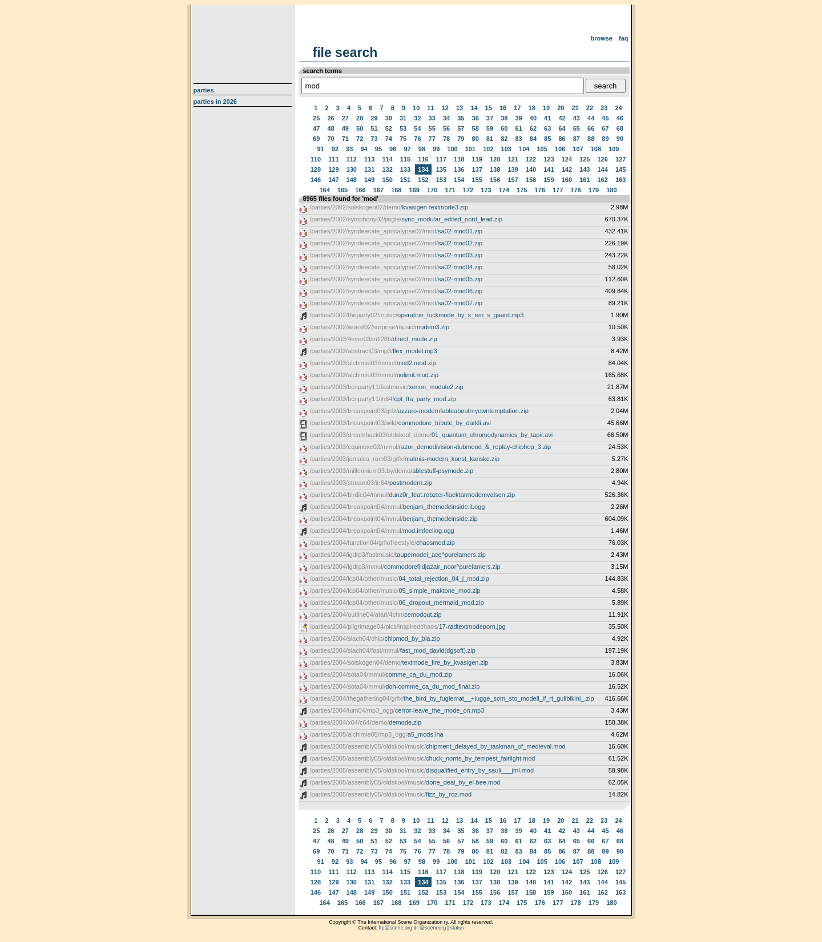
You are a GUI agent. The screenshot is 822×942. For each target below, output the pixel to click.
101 (470, 148)
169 (414, 190)
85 (547, 138)
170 (432, 190)
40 (533, 118)
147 (333, 179)
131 (369, 169)
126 (602, 159)
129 (333, 169)
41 (547, 118)
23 (604, 107)
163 (620, 179)
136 (459, 169)
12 (445, 107)
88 (590, 138)
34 (446, 118)
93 (349, 148)
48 (330, 128)
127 (620, 159)
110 (316, 159)
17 (517, 107)
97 (407, 148)
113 (369, 159)
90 (619, 138)
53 (403, 128)
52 (388, 128)
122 (531, 159)
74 (388, 138)
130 (351, 169)
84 (533, 138)
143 (584, 169)
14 (473, 107)
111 (333, 159)
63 (547, 128)
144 (602, 169)
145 (620, 169)
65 (576, 128)
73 (373, 138)
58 (475, 128)
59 (489, 128)
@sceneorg (433, 928)
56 (446, 128)
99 (436, 148)
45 (605, 118)
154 (459, 179)
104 (524, 148)
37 (489, 118)
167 (378, 190)
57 (460, 128)
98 (421, 148)
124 (567, 159)
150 (387, 179)
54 (417, 128)
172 (468, 190)
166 (360, 190)
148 (351, 179)
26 (330, 118)
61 (518, 128)
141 (548, 169)
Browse (601, 38)
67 (605, 128)
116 (423, 159)
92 (335, 148)
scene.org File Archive (244, 40)
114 (387, 159)
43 (576, 118)
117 (441, 159)
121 (512, 159)
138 (495, 169)
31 (403, 118)
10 (416, 107)
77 (432, 138)
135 (441, 169)
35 (460, 118)
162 (602, 179)
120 (495, 159)
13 (459, 107)
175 (522, 190)
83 (518, 138)
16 (502, 107)
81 (489, 138)
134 (423, 169)
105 (542, 148)
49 (345, 128)
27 (345, 118)
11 (430, 107)
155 (477, 179)
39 (518, 118)
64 (561, 128)
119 (477, 159)
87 (576, 138)
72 (359, 138)
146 (316, 179)
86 (561, 138)
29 (373, 118)
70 (330, 138)
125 (584, 159)
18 (532, 107)
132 (387, 169)
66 (590, 128)
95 (378, 148)
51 (373, 128)
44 (590, 118)
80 (475, 138)
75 (403, 138)
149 (369, 179)
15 (488, 107)
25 (316, 118)
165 (342, 190)
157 (512, 179)
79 (460, 138)
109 (614, 148)
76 (417, 138)
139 (512, 169)
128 (316, 169)
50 (359, 128)
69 (316, 138)
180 (611, 190)
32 (417, 118)
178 (575, 190)
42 (561, 118)
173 (486, 190)
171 (450, 190)
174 (504, 190)
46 (619, 118)
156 (495, 179)
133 (405, 169)
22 (589, 107)
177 (558, 190)
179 (594, 190)
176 (540, 190)
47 (316, 128)
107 (578, 148)
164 (324, 190)
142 (567, 169)
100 (452, 148)
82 (504, 138)
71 (345, 138)
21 (574, 107)
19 (546, 107)
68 (619, 128)
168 (396, 190)
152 (423, 179)
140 (531, 169)
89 (605, 138)
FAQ (623, 38)
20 (560, 107)
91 (320, 148)
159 (548, 179)
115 (405, 159)
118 (459, 159)
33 (432, 118)
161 (584, 179)
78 (446, 138)
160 (567, 179)
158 (531, 179)
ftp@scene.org (395, 928)
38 (504, 118)
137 (477, 169)
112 (351, 159)
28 (359, 118)
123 (548, 159)
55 (432, 128)
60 (504, 128)
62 (533, 128)
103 (506, 148)
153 (441, 179)
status (457, 928)
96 (392, 148)
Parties (204, 90)
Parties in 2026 (215, 101)
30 (388, 118)
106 (560, 148)
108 (596, 148)
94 (363, 148)
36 (475, 118)
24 (618, 107)
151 (405, 179)
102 (488, 148)
